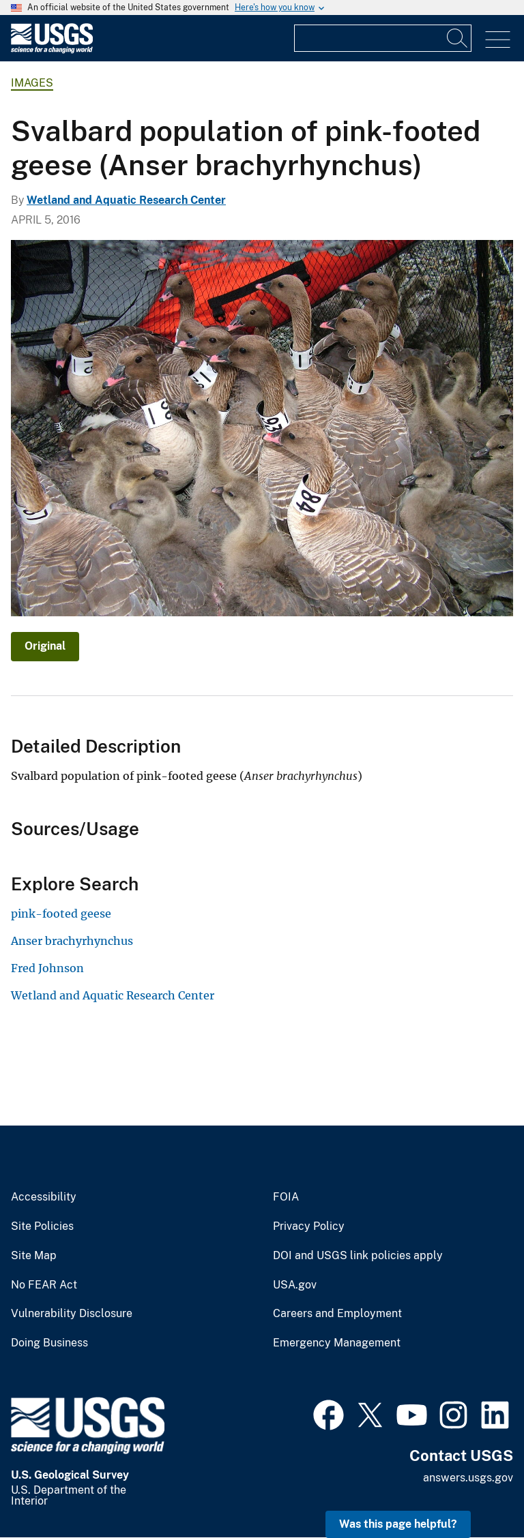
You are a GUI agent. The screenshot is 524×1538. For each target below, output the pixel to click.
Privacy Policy (309, 1226)
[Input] (382, 38)
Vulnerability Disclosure (71, 1314)
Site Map (34, 1256)
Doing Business (49, 1343)
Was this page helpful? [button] (398, 1524)
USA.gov (295, 1285)
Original (45, 645)
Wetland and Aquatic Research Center (126, 200)
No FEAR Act (44, 1285)
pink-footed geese (61, 913)
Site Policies (42, 1226)
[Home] (52, 50)
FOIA (286, 1197)
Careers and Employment (337, 1314)
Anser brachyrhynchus (72, 941)
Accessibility (43, 1197)
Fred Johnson (47, 968)
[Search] (457, 38)
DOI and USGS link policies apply (358, 1256)
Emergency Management (337, 1343)
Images (32, 82)
